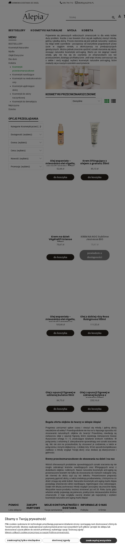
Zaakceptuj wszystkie (98, 540)
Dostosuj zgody (61, 540)
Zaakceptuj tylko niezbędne (23, 540)
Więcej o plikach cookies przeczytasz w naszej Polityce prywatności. (37, 532)
